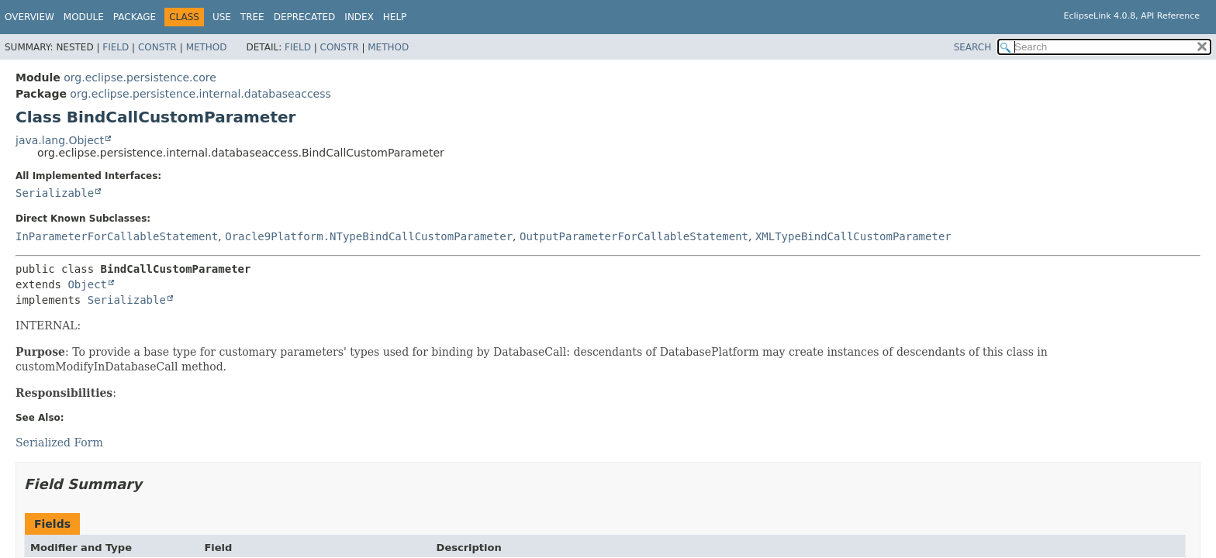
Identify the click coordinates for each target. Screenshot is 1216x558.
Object (87, 284)
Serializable (55, 193)
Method (206, 47)
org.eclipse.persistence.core (140, 77)
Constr (157, 47)
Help (395, 17)
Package (134, 17)
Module (84, 17)
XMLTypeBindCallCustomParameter (853, 236)
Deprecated (305, 17)
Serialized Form (59, 442)
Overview (29, 17)
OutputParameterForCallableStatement (634, 236)
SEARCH (973, 47)
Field (115, 47)
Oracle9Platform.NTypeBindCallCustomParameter (369, 236)
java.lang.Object (60, 140)
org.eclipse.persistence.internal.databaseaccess (200, 94)
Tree (252, 17)
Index (359, 17)
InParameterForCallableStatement (117, 236)
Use (221, 17)
